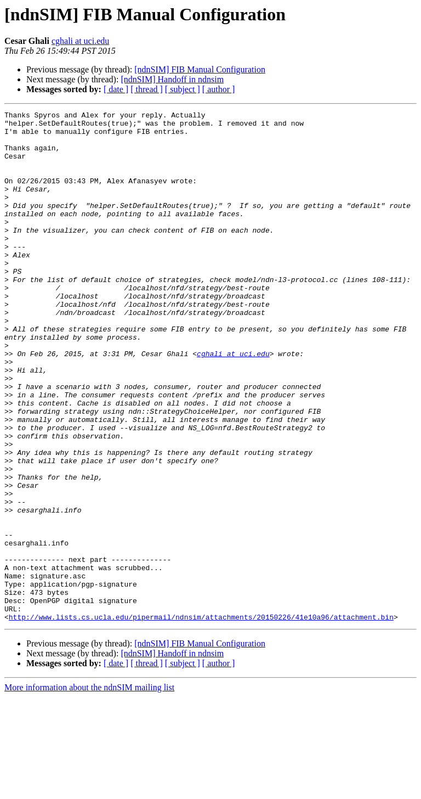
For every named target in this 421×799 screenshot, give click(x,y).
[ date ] (116, 89)
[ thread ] (146, 89)
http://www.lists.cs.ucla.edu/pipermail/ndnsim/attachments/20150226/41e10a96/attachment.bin (201, 719)
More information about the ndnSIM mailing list (89, 789)
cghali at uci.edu (80, 41)
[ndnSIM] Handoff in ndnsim (172, 79)
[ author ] (218, 89)
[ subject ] (182, 89)
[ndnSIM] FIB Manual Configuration (199, 69)
